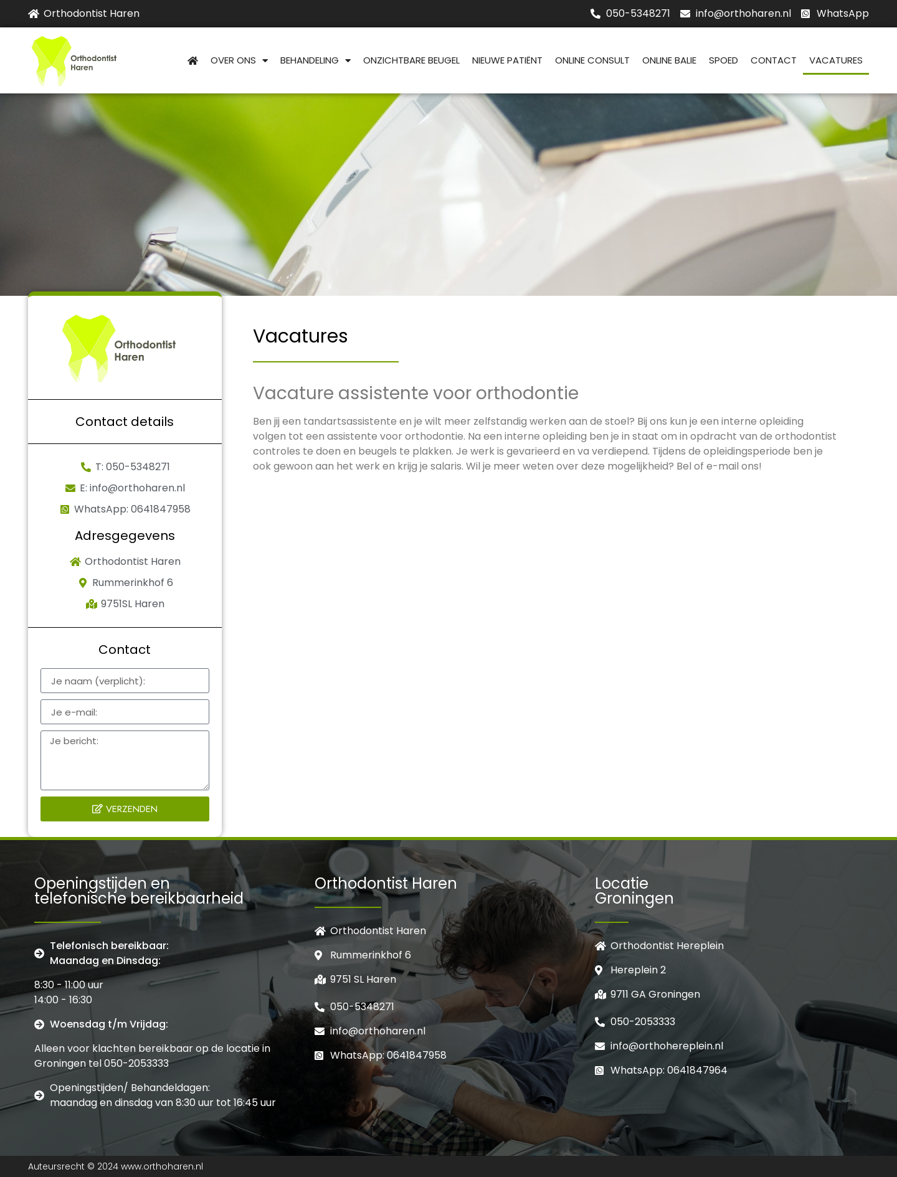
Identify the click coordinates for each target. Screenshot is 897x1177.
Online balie (669, 60)
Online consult (592, 60)
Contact (774, 60)
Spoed (723, 60)
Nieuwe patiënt (507, 60)
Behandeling (315, 61)
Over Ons (239, 61)
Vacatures (836, 60)
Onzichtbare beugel (411, 60)
